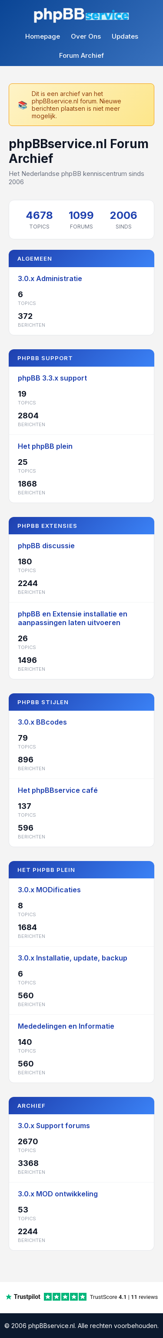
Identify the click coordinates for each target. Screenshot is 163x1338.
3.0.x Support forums (54, 1125)
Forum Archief (81, 55)
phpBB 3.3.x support (52, 378)
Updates (125, 36)
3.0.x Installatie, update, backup (72, 958)
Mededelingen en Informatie (66, 1026)
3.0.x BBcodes (42, 722)
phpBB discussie (46, 545)
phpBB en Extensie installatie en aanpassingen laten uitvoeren (72, 618)
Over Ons (86, 36)
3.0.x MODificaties (49, 889)
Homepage (42, 36)
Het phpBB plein (45, 446)
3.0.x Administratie (50, 278)
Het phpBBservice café (58, 790)
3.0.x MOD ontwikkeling (58, 1193)
